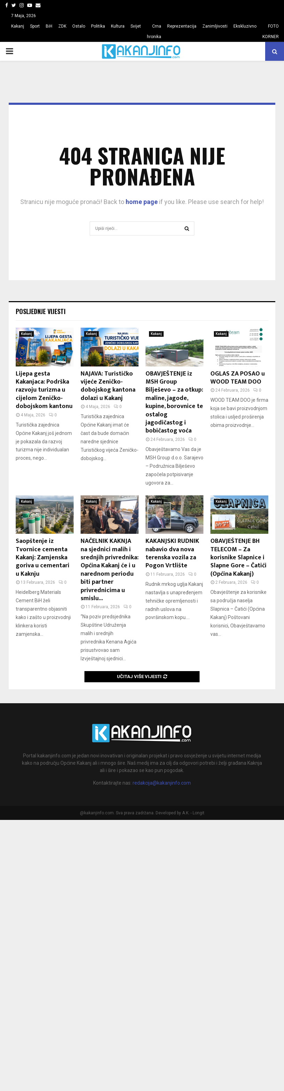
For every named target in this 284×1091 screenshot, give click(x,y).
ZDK (62, 26)
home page (142, 201)
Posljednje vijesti (41, 311)
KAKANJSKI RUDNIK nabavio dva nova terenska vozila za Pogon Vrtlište (172, 553)
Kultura (118, 26)
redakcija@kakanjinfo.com (162, 783)
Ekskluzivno (244, 26)
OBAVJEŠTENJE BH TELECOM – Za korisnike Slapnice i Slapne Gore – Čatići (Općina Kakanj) (238, 557)
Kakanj (17, 26)
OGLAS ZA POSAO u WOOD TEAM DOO (237, 378)
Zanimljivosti (214, 26)
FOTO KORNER (270, 31)
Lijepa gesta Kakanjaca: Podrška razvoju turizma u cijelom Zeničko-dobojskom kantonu (44, 390)
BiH (49, 26)
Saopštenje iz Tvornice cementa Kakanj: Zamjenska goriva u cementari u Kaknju (42, 557)
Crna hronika (154, 31)
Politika (98, 26)
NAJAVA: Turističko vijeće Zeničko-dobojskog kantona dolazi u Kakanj (108, 386)
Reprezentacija (181, 26)
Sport (35, 26)
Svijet (135, 26)
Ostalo (78, 26)
